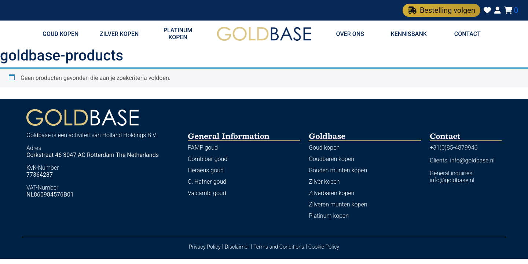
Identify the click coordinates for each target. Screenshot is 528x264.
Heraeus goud (206, 170)
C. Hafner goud (207, 181)
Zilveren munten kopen (338, 204)
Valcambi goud (207, 193)
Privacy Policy (205, 247)
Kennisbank (409, 33)
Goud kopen (60, 33)
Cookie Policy (323, 247)
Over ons (350, 33)
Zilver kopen (119, 33)
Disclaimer (237, 247)
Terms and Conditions (278, 247)
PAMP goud (203, 147)
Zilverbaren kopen (331, 193)
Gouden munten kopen (338, 170)
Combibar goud (207, 158)
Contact (467, 33)
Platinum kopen (178, 34)
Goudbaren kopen (331, 158)
